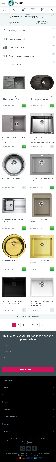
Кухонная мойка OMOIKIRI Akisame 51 (39, 262)
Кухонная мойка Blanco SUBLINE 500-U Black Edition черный (14, 302)
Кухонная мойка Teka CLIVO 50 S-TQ (41, 180)
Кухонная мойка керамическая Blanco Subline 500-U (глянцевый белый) (41, 303)
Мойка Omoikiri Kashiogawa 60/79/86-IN (12, 221)
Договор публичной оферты (28, 455)
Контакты (28, 431)
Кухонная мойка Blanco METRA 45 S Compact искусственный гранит (13, 140)
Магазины (28, 409)
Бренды (28, 387)
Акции (28, 395)
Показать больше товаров (28, 317)
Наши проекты (28, 380)
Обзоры (28, 402)
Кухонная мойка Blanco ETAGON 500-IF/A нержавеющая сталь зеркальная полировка (42, 141)
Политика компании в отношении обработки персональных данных (28, 453)
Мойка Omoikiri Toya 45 (11, 260)
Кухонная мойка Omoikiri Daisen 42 (39, 221)
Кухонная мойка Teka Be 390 (13, 179)
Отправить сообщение (28, 370)
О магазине (28, 424)
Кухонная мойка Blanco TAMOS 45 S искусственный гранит (41, 98)
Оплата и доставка (28, 417)
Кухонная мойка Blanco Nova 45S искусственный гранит (13, 98)
